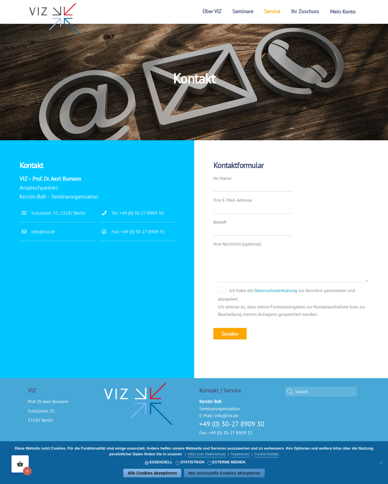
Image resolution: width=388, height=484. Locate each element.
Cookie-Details (266, 454)
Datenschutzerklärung (275, 290)
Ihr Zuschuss (305, 11)
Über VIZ (211, 11)
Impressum (240, 454)
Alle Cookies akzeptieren (152, 473)
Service (272, 11)
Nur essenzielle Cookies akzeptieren (224, 473)
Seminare (242, 11)
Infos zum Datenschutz (207, 454)
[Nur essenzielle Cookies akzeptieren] (381, 463)
